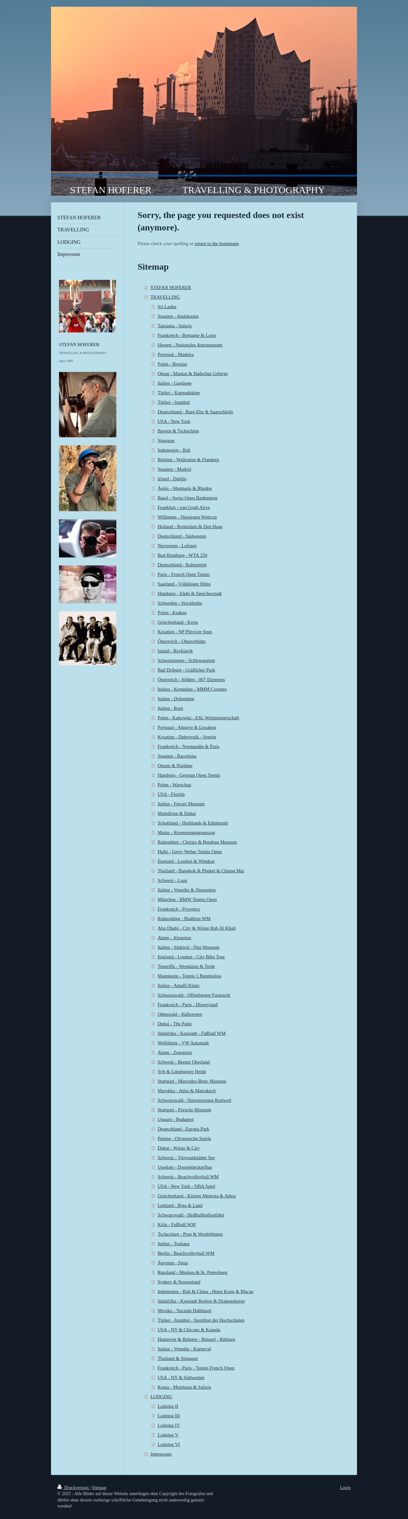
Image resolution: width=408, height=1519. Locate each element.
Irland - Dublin (171, 478)
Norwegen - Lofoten (176, 545)
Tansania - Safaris (174, 325)
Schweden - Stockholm (179, 603)
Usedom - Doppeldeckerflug (184, 1167)
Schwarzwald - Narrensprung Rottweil (194, 1100)
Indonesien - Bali (173, 450)
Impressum (161, 1454)
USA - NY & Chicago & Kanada (188, 1329)
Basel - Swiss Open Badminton (187, 497)
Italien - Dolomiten (175, 698)
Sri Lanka (166, 306)
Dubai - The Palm (174, 1023)
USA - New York (173, 421)
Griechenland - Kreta (177, 622)
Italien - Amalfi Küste (178, 985)
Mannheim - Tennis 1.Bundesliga (189, 975)
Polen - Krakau (171, 612)
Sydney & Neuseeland (178, 1281)
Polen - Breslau (172, 364)
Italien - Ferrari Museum (181, 803)
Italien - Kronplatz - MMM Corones (192, 689)
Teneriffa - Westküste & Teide (186, 966)
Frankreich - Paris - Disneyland (187, 1004)
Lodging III (168, 1415)
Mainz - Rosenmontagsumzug (186, 832)
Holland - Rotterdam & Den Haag (189, 526)
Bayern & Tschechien (178, 430)
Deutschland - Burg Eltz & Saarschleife (195, 411)
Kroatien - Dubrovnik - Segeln (186, 736)
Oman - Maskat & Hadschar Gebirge (192, 373)
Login (345, 1487)
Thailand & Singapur (177, 1358)
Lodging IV (168, 1425)
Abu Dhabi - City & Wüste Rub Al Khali (196, 928)
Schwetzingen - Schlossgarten (186, 660)
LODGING (161, 1396)
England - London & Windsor (186, 861)
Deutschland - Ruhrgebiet (182, 564)
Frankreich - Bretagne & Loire (186, 335)
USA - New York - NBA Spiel (186, 1186)
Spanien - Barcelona (176, 756)
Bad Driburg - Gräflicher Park (186, 669)
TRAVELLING (165, 297)
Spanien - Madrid (174, 469)
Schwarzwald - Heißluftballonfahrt (190, 1214)
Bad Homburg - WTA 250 (182, 555)
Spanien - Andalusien (177, 316)
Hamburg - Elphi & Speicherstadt (189, 593)
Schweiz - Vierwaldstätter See (186, 1157)
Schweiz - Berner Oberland (183, 1062)
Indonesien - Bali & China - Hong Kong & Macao (205, 1291)
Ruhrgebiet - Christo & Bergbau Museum (197, 842)
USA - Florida (171, 794)
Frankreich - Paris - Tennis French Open (195, 1367)
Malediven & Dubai (176, 813)
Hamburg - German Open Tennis (188, 775)
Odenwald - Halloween (179, 1014)
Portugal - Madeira (175, 354)
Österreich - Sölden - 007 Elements (191, 679)
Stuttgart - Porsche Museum (184, 1109)
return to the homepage (217, 243)
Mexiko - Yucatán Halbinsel (184, 1310)
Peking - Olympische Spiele (184, 1138)
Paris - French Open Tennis (183, 574)
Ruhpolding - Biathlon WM (183, 918)
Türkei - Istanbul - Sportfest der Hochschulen (200, 1320)
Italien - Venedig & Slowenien (186, 889)
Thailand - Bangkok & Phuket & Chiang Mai (200, 870)
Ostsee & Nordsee (174, 765)
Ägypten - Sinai (172, 1262)
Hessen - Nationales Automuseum (189, 344)
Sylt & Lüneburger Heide (181, 1071)
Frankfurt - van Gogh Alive (183, 507)
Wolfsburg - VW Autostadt (183, 1042)
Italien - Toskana (173, 1243)
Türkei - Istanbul (173, 402)
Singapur (166, 440)
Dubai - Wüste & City (178, 1148)
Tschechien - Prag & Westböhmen (189, 1234)
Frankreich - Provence (178, 909)
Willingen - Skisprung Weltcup (187, 517)
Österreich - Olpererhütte (181, 641)
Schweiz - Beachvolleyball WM (188, 1176)
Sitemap (99, 1487)
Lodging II (167, 1406)
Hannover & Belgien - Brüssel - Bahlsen (196, 1339)
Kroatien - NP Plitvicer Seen (184, 631)
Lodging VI (168, 1444)
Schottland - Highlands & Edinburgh (192, 822)
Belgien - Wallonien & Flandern (188, 459)
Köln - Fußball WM (176, 1224)
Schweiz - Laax (172, 880)
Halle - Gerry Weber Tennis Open (189, 851)
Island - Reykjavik (175, 650)
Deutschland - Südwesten (181, 536)
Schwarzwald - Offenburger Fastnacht (193, 995)
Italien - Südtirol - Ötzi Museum (188, 947)
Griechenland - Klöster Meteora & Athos (196, 1195)
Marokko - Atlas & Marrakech (186, 1090)
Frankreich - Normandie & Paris (188, 746)
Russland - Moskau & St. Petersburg (192, 1272)
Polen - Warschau (174, 784)
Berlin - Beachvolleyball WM (185, 1253)
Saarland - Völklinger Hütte (184, 583)
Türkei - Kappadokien (178, 392)
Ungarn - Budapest (175, 1119)
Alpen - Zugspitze (174, 1052)
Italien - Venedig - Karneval (184, 1348)
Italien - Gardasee (174, 383)
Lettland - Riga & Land (179, 1205)
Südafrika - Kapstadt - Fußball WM (191, 1033)
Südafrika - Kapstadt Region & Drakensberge (200, 1301)
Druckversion (73, 1487)
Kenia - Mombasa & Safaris (184, 1387)
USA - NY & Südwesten (180, 1377)
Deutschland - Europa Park (183, 1128)
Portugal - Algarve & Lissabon (186, 727)
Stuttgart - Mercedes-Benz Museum (191, 1081)
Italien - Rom (170, 708)
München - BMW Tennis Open (187, 899)
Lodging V (167, 1434)
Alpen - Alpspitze (174, 937)
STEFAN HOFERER (170, 287)
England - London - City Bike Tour (191, 956)
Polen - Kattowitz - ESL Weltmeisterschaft (198, 717)
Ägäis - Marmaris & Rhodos (184, 488)
